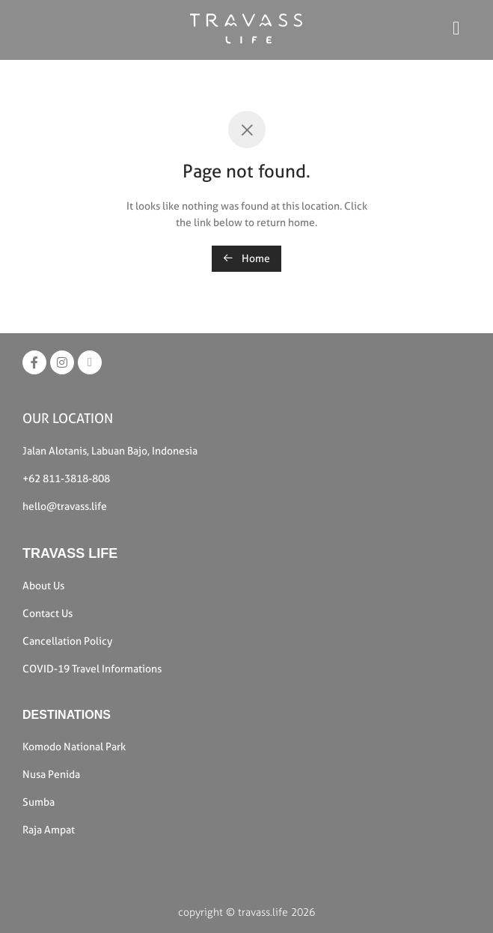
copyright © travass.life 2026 (246, 912)
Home (246, 258)
